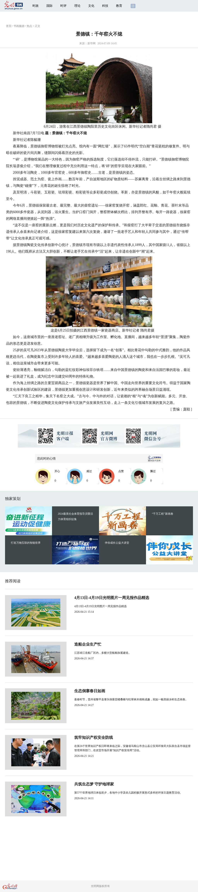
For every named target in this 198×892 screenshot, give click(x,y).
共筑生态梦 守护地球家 (81, 784)
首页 (8, 26)
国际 (49, 5)
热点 (29, 26)
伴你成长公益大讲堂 (117, 542)
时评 (63, 5)
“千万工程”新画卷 (162, 513)
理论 (77, 5)
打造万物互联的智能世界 (26, 542)
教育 (119, 5)
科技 (105, 5)
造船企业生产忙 (75, 644)
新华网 (91, 43)
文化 (91, 5)
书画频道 (19, 26)
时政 (35, 5)
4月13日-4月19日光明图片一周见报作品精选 (98, 598)
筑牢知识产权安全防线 (80, 737)
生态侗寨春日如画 (76, 691)
